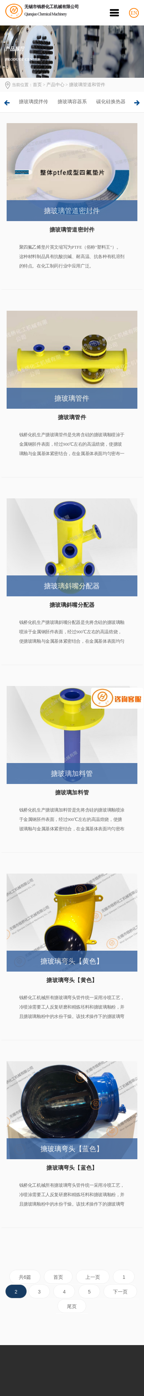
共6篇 (25, 1277)
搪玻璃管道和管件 (87, 84)
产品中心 (55, 84)
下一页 (120, 1292)
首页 (37, 84)
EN (134, 13)
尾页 (72, 1306)
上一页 (92, 1277)
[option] (33, 101)
